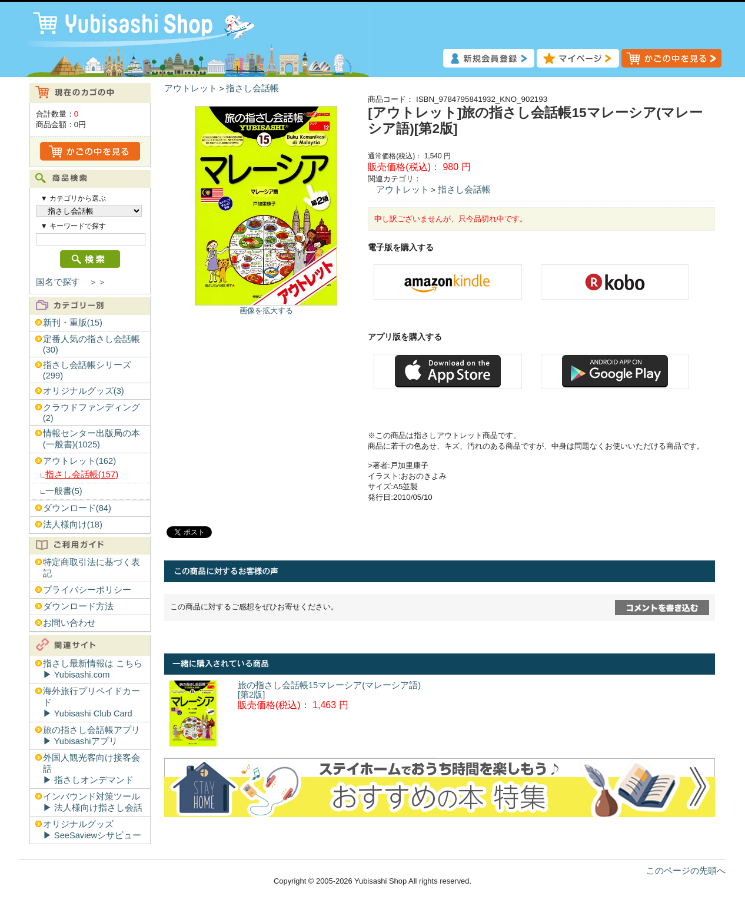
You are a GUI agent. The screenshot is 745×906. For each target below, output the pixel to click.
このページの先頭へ (686, 870)
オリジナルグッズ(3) (83, 391)
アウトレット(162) (79, 461)
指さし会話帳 (252, 88)
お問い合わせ (69, 623)
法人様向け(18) (72, 524)
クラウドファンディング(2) (91, 413)
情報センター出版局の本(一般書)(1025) (91, 439)
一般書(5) (63, 491)
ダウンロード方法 (78, 606)
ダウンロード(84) (77, 508)
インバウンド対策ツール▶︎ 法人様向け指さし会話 (92, 802)
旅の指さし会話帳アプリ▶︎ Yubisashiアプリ (91, 735)
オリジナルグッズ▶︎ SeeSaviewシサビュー (92, 829)
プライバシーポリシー (87, 590)
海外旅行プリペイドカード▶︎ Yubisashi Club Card (91, 702)
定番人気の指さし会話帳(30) (91, 344)
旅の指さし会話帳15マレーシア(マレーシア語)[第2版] (329, 690)
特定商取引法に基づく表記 (91, 567)
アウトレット (190, 88)
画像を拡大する (266, 310)
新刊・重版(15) (72, 322)
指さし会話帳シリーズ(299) (87, 370)
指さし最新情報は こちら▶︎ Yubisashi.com (92, 669)
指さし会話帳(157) (81, 474)
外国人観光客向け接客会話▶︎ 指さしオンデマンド (91, 769)
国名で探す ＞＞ (71, 282)
